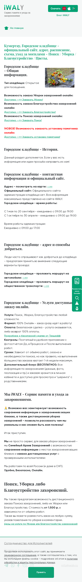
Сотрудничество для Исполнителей (28, 543)
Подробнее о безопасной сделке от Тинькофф (32, 335)
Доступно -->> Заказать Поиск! (23, 120)
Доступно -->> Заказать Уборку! (23, 99)
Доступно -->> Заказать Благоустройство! (30, 112)
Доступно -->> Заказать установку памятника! (32, 136)
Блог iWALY (63, 15)
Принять (41, 572)
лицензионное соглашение (20, 555)
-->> (49, 186)
